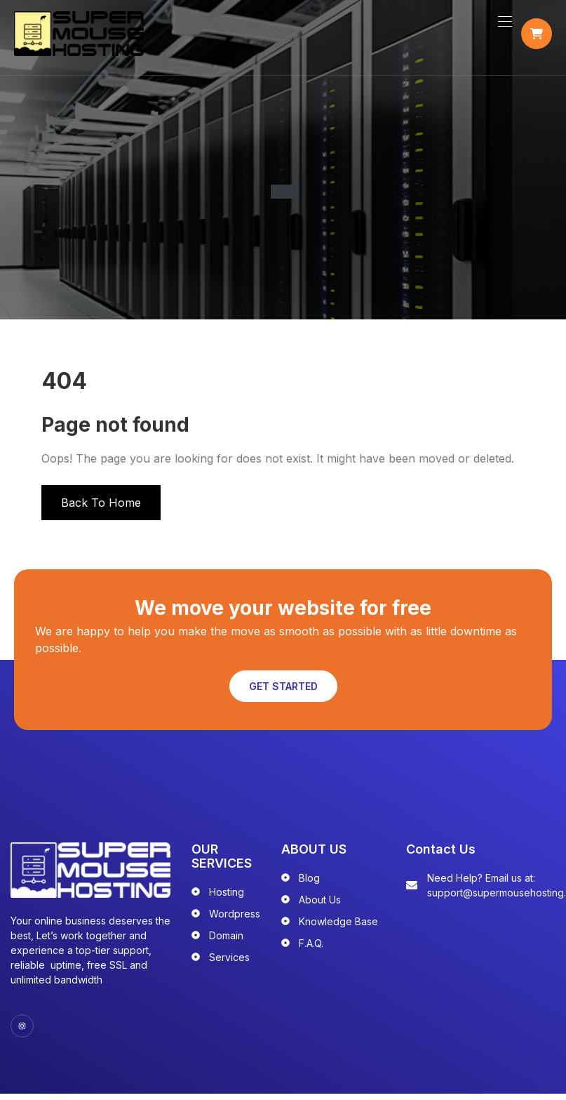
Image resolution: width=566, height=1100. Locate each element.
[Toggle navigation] (503, 26)
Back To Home (101, 511)
